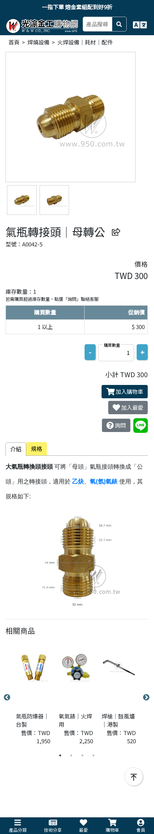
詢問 (116, 425)
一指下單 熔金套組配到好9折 (77, 7)
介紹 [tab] (15, 449)
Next (146, 697)
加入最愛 (128, 407)
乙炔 (78, 481)
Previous (7, 697)
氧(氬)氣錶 (103, 481)
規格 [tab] (36, 448)
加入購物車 (125, 392)
